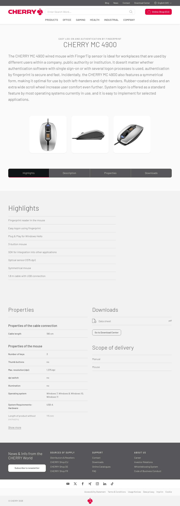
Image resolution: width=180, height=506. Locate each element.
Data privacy (148, 492)
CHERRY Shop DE (59, 466)
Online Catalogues (101, 466)
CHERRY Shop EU (59, 462)
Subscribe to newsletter (27, 468)
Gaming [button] (80, 19)
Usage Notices (134, 492)
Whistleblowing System (146, 466)
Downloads (151, 173)
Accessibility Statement (95, 492)
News (115, 3)
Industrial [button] (111, 19)
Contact (126, 3)
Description (69, 173)
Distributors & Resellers (62, 457)
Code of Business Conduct (147, 471)
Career (137, 457)
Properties (110, 173)
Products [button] (51, 19)
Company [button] (129, 19)
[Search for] (86, 12)
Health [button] (94, 19)
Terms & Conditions (117, 492)
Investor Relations (143, 462)
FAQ (94, 471)
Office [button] (67, 19)
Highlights (29, 173)
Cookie (168, 492)
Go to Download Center (107, 332)
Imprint (159, 492)
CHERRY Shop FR (59, 471)
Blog (107, 3)
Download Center (142, 3)
